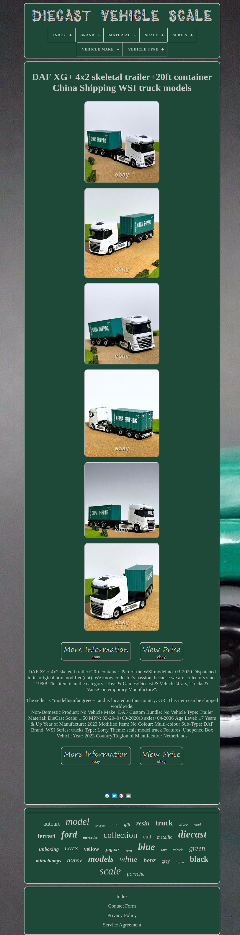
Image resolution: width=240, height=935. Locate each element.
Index (122, 896)
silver (183, 824)
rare (164, 850)
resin (142, 823)
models (101, 859)
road (197, 824)
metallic (164, 837)
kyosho (100, 825)
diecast (192, 834)
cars (71, 847)
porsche (135, 874)
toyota (180, 862)
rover (129, 850)
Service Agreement (122, 925)
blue (146, 846)
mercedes (90, 837)
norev (74, 860)
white (129, 859)
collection (120, 835)
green (197, 848)
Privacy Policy (122, 915)
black (199, 859)
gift (127, 824)
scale (110, 871)
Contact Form (122, 906)
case (114, 824)
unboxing (49, 849)
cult (147, 837)
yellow (91, 849)
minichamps (48, 861)
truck (164, 823)
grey (165, 861)
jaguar (112, 850)
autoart (51, 823)
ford (69, 834)
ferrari (46, 836)
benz (149, 861)
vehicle (178, 850)
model (77, 821)
